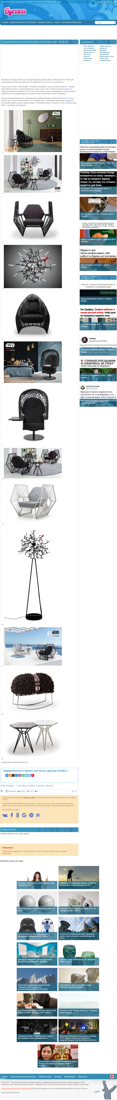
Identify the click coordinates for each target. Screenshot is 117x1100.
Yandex (59, 1)
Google (49, 1)
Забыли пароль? (10, 1)
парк (65, 87)
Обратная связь (108, 2)
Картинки (86, 54)
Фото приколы (88, 46)
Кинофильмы (105, 52)
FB (42, 1)
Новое (57, 22)
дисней (40, 786)
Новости (86, 56)
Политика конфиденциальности (23, 1076)
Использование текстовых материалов (15, 1088)
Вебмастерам (69, 1076)
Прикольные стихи (107, 56)
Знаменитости (88, 52)
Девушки (103, 50)
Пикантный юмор (89, 50)
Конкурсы (87, 60)
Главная (5, 22)
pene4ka (22, 791)
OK (45, 1)
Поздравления (105, 60)
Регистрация (20, 1)
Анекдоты (103, 48)
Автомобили (104, 54)
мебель (32, 786)
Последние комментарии (71, 22)
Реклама (100, 2)
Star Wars (22, 786)
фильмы (49, 786)
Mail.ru (54, 1)
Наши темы (104, 58)
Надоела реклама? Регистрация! (23, 22)
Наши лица (87, 58)
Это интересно (8, 786)
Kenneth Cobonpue (67, 98)
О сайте (4, 1076)
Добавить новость (45, 22)
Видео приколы (105, 46)
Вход (3, 1)
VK (40, 1)
